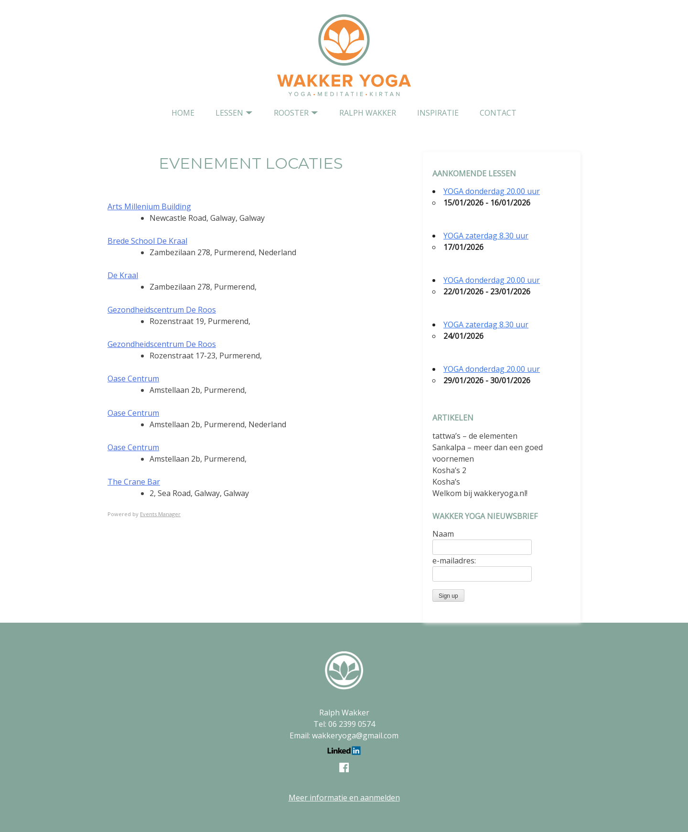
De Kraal (123, 275)
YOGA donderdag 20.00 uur (491, 191)
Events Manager (160, 514)
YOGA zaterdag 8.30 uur (485, 235)
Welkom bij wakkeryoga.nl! (479, 493)
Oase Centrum (133, 378)
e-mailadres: (454, 560)
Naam (443, 534)
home (183, 113)
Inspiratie (438, 113)
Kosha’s (446, 481)
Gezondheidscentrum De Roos (162, 309)
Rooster (291, 113)
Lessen (229, 113)
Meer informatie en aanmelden (344, 797)
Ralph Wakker (367, 113)
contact (498, 113)
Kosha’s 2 (449, 470)
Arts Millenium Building (149, 206)
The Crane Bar (134, 481)
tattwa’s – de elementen (474, 436)
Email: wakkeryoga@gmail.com (344, 735)
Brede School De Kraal (147, 241)
